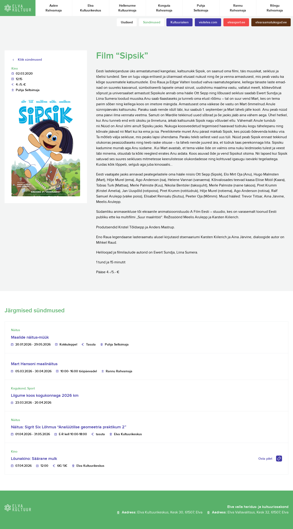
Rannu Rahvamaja (238, 8)
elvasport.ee (236, 22)
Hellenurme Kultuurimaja (127, 8)
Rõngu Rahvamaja (275, 8)
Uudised (127, 22)
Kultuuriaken (180, 22)
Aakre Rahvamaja (54, 8)
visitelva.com (208, 22)
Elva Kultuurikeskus (90, 8)
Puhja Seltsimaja (201, 8)
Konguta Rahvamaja (164, 8)
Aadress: (162, 512)
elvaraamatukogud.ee (271, 22)
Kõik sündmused (30, 60)
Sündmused (151, 22)
